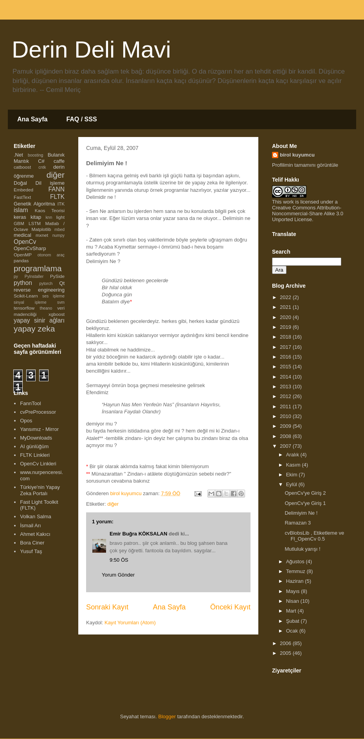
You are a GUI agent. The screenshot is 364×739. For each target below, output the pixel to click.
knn (48, 217)
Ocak (292, 631)
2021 (286, 307)
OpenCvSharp (30, 248)
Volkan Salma (35, 516)
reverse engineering (39, 290)
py (16, 276)
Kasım (294, 465)
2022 (286, 297)
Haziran (295, 581)
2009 (286, 426)
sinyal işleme (30, 302)
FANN (56, 189)
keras (20, 217)
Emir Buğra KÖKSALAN (138, 534)
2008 (286, 436)
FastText (22, 197)
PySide (57, 276)
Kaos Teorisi (50, 210)
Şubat (293, 621)
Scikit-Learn (26, 295)
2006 (286, 643)
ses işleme (53, 296)
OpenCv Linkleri (38, 464)
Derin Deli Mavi (91, 49)
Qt (62, 283)
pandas (21, 260)
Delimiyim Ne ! (301, 513)
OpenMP (23, 254)
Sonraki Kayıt (107, 607)
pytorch (45, 283)
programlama (38, 268)
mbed (59, 229)
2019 (286, 327)
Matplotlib (41, 229)
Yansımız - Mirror (39, 429)
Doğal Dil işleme (39, 183)
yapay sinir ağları (39, 320)
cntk (42, 167)
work (288, 202)
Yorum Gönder (118, 575)
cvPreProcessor (38, 412)
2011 (286, 406)
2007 (286, 446)
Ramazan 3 (297, 523)
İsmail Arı (30, 525)
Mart (292, 611)
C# (41, 161)
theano (46, 308)
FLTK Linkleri (35, 455)
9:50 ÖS (119, 560)
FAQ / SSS (81, 119)
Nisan (293, 601)
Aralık (293, 455)
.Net (18, 155)
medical (22, 235)
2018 (286, 337)
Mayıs (293, 591)
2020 (286, 317)
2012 (286, 396)
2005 (286, 653)
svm (61, 302)
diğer (113, 504)
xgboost (57, 314)
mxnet (42, 235)
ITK (61, 203)
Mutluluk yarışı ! (302, 549)
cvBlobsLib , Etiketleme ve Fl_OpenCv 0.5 (314, 536)
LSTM (35, 223)
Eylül (292, 484)
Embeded (23, 189)
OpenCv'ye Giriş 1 (305, 503)
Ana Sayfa (32, 119)
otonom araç (51, 255)
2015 (286, 367)
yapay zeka (34, 328)
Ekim (292, 475)
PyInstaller (34, 276)
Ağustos (296, 561)
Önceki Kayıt (230, 607)
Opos (26, 421)
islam (21, 210)
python (23, 282)
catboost (22, 166)
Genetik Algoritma (34, 204)
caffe (59, 161)
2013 (286, 386)
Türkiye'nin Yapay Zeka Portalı (40, 490)
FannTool (30, 403)
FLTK (57, 196)
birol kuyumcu (297, 155)
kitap (36, 217)
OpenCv (25, 241)
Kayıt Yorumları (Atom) (130, 622)
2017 (286, 347)
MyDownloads (36, 438)
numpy (58, 235)
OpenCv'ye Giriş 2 (305, 493)
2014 (286, 377)
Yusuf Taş (31, 551)
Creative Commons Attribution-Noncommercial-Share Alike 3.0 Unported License (307, 213)
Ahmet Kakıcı (35, 534)
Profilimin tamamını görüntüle (305, 165)
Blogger (167, 716)
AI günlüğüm (34, 446)
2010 (286, 416)
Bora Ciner (32, 543)
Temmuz (296, 571)
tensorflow (24, 307)
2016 (286, 357)
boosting (35, 155)
